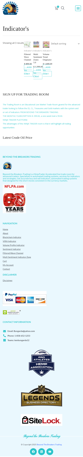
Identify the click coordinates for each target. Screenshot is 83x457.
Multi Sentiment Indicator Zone (17, 257)
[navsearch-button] (62, 8)
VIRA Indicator (9, 241)
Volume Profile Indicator (14, 245)
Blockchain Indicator (12, 237)
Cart (5, 261)
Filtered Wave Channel (13, 253)
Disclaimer (7, 281)
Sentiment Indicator (12, 249)
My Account (8, 265)
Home (5, 229)
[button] (78, 8)
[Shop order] (64, 43)
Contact (6, 269)
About (5, 233)
